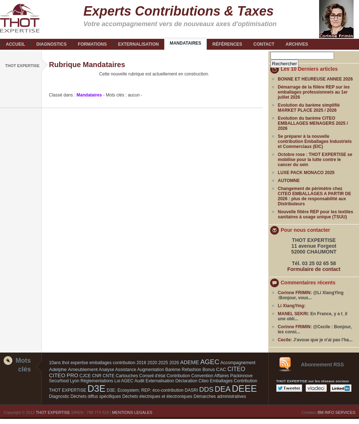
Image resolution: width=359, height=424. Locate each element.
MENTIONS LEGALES (132, 412)
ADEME (189, 362)
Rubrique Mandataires (87, 65)
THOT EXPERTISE (53, 412)
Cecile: (285, 339)
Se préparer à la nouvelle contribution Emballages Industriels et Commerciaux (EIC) (315, 141)
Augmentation (150, 369)
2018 (142, 362)
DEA (223, 389)
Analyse (106, 369)
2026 (174, 362)
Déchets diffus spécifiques (95, 396)
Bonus (208, 369)
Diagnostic (59, 396)
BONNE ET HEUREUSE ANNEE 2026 (315, 79)
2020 (152, 362)
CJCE (85, 375)
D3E (96, 388)
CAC (221, 369)
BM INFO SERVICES (336, 412)
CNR (97, 375)
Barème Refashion (183, 369)
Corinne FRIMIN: (295, 292)
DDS (206, 389)
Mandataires (89, 95)
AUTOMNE (289, 180)
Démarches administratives (220, 396)
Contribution (178, 375)
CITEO (236, 369)
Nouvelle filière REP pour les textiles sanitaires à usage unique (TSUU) (315, 214)
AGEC (209, 362)
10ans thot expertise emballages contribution (92, 362)
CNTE (109, 375)
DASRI (191, 390)
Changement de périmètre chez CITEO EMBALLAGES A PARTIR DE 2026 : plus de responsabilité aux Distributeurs (314, 196)
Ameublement (83, 369)
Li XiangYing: (291, 305)
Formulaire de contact (314, 269)
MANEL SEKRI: (293, 313)
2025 (163, 362)
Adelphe (58, 369)
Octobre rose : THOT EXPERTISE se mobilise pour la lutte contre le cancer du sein (315, 159)
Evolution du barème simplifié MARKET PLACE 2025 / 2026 (309, 108)
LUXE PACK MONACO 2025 (306, 172)
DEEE (244, 388)
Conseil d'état (152, 375)
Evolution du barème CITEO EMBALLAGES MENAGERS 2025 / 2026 (313, 123)
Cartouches (127, 375)
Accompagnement (238, 362)
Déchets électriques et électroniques (157, 396)
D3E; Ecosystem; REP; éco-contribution (145, 390)
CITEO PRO (63, 375)
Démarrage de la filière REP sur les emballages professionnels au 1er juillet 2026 (314, 92)
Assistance (125, 369)
